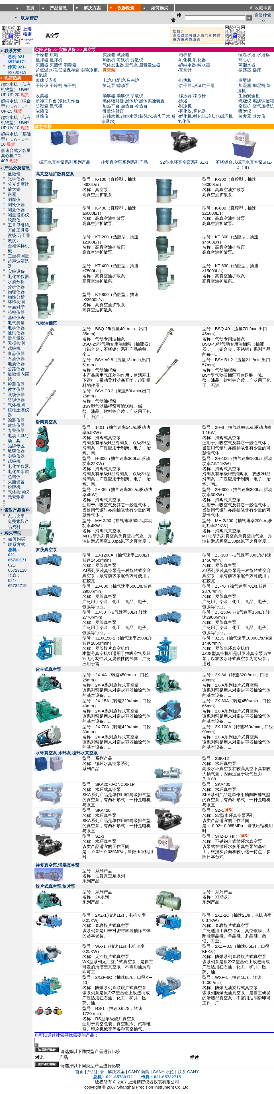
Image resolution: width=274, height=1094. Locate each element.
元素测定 (16, 497)
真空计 (185, 70)
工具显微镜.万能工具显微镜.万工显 (19, 230)
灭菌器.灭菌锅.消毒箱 (56, 65)
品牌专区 (16, 446)
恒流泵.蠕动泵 (116, 85)
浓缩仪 (42, 111)
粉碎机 (14, 487)
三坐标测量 (18, 256)
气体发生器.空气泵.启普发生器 (131, 65)
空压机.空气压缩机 (256, 106)
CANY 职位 (163, 1071)
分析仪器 (16, 287)
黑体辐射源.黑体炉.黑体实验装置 (134, 101)
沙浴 (183, 101)
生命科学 (16, 307)
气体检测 (16, 405)
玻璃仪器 (16, 451)
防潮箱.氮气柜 (49, 106)
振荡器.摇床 (249, 70)
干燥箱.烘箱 (47, 54)
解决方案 (116, 1071)
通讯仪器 (16, 333)
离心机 (244, 60)
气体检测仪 (18, 492)
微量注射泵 (113, 111)
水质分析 (16, 281)
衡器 (12, 194)
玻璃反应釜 (46, 80)
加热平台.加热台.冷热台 (125, 106)
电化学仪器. (19, 466)
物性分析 (16, 297)
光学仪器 (16, 179)
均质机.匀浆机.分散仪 (123, 60)
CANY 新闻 (139, 1071)
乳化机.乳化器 (192, 60)
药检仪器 (16, 312)
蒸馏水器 (246, 65)
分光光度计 (18, 184)
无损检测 (16, 343)
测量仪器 (16, 210)
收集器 (42, 96)
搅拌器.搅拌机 (49, 60)
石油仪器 (16, 358)
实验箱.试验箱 (116, 54)
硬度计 (14, 240)
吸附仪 (244, 111)
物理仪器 (16, 292)
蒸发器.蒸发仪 (251, 116)
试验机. (15, 461)
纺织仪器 (16, 399)
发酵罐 (244, 80)
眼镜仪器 (16, 394)
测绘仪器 (16, 204)
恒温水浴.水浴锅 (253, 54)
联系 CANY (188, 1071)
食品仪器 (16, 353)
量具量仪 (16, 338)
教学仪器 (16, 389)
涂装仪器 (16, 420)
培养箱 (185, 54)
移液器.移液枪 (192, 96)
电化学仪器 (18, 276)
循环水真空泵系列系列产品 (64, 162)
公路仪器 (16, 369)
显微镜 (14, 174)
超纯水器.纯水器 (194, 65)
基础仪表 (16, 317)
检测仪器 (16, 384)
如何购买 (16, 539)
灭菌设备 (16, 482)
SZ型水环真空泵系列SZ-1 (184, 162)
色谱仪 (14, 476)
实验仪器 (16, 456)
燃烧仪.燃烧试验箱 (256, 101)
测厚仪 (14, 199)
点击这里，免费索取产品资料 (18, 521)
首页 (79, 1071)
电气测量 (16, 322)
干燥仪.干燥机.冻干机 (56, 85)
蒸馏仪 (42, 116)
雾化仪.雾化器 (192, 111)
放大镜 (14, 189)
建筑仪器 (16, 425)
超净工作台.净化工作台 (57, 101)
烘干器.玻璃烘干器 (196, 85)
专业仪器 (16, 430)
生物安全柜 (249, 96)
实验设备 (16, 271)
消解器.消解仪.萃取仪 (123, 96)
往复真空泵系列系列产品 (124, 162)
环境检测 (16, 302)
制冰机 (185, 106)
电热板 (185, 80)
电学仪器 (16, 328)
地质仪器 (16, 364)
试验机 (14, 348)
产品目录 (95, 1071)
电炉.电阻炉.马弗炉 (121, 80)
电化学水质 (18, 471)
